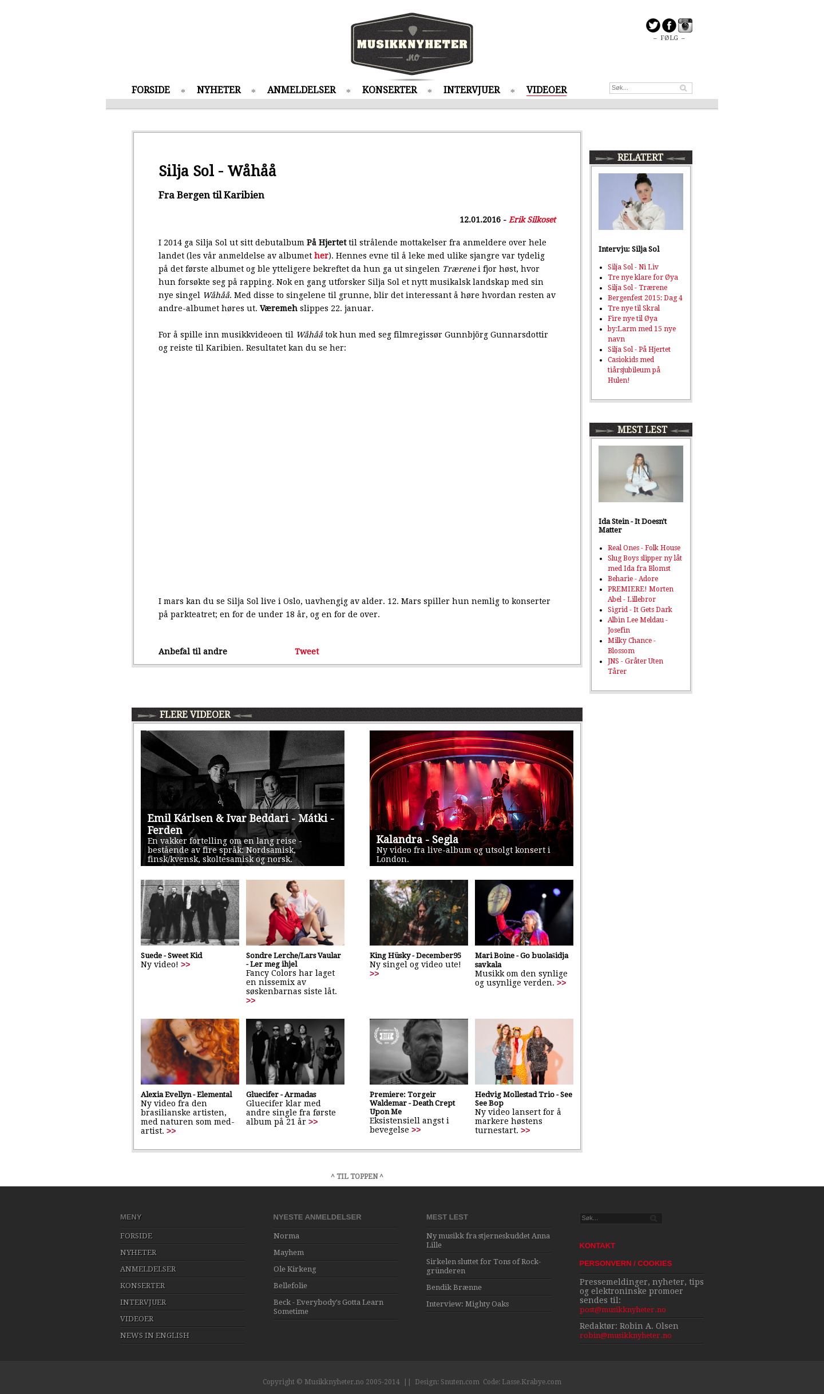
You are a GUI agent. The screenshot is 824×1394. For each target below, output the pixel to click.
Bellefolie (290, 1285)
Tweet (307, 651)
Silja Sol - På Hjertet (639, 349)
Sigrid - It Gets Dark (640, 610)
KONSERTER (389, 90)
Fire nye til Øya (632, 319)
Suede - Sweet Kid (171, 955)
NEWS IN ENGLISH (154, 1335)
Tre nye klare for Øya (643, 277)
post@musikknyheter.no (623, 1309)
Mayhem (289, 1252)
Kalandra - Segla (417, 839)
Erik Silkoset (532, 219)
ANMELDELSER (301, 90)
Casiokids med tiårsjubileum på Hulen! (634, 370)
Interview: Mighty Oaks (467, 1304)
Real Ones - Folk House (644, 548)
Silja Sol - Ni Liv (633, 267)
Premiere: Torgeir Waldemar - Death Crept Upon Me (412, 1103)
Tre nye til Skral (634, 308)
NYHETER (218, 90)
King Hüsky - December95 (415, 955)
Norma (286, 1236)
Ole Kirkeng (295, 1269)
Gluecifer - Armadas (281, 1094)
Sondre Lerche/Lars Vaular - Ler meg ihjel (293, 959)
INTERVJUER (471, 90)
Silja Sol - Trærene (637, 288)
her (321, 255)
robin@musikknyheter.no (626, 1335)
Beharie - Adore (633, 579)
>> (185, 964)
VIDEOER (546, 90)
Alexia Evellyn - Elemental (186, 1094)
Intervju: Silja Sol (629, 249)
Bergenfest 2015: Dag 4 (645, 298)
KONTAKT (598, 1245)
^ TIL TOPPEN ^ (357, 1177)
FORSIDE (151, 90)
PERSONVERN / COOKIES (626, 1263)
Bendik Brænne (454, 1287)
